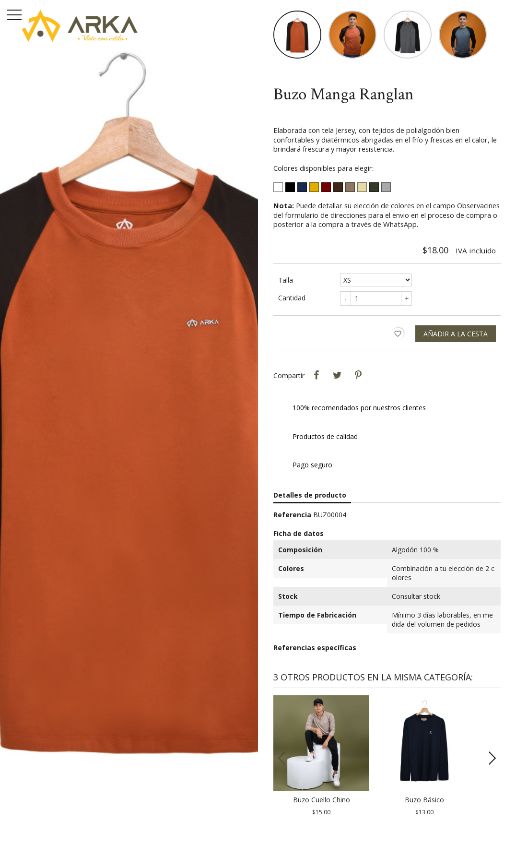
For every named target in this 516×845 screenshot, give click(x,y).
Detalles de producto (309, 495)
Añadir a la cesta (455, 333)
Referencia (292, 514)
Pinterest (358, 375)
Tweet (337, 375)
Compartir (316, 375)
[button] (489, 758)
